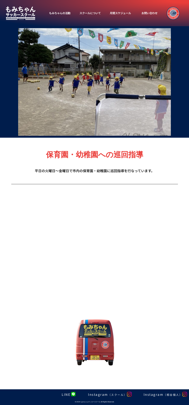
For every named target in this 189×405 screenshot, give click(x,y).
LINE (66, 394)
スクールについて (90, 13)
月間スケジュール (120, 13)
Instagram (107, 394)
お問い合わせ (149, 13)
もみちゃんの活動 (59, 13)
